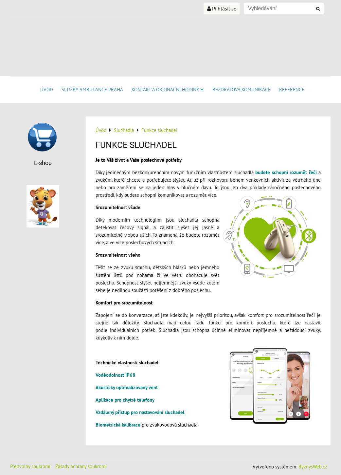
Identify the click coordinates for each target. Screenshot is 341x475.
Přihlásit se (221, 8)
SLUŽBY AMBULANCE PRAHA (92, 89)
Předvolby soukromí (30, 466)
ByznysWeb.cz (312, 466)
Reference (291, 89)
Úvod (46, 89)
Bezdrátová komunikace (241, 89)
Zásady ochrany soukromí (81, 466)
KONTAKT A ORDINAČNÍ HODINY (168, 89)
